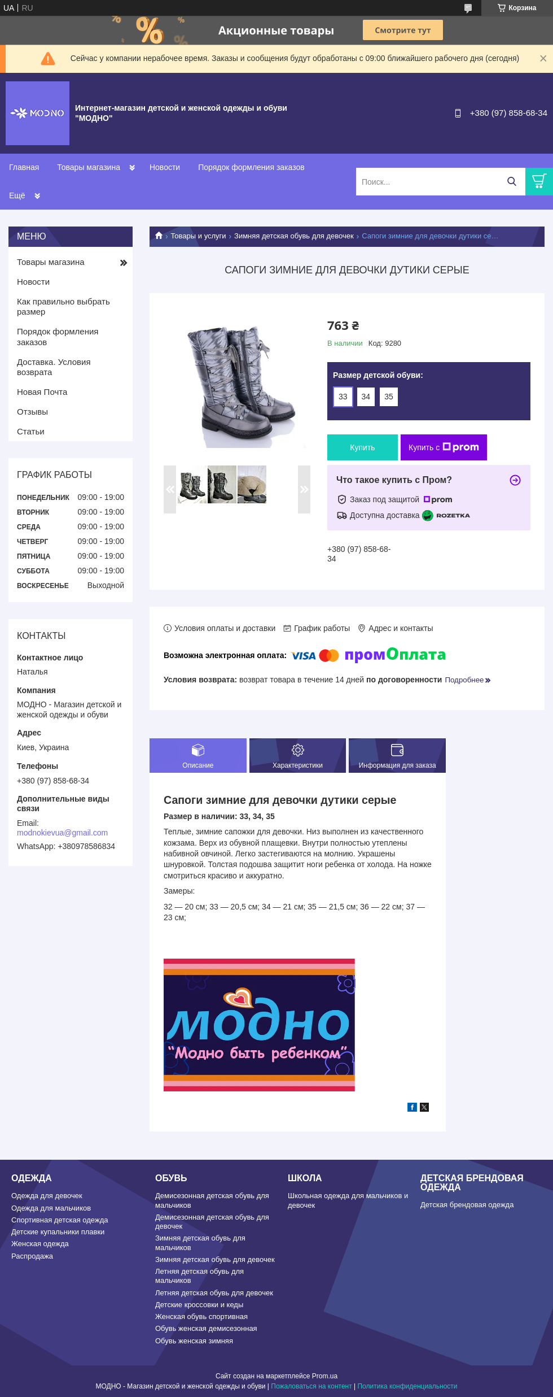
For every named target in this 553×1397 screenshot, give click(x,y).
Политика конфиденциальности (407, 1386)
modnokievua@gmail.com (62, 832)
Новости (165, 167)
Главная (24, 167)
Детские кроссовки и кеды (199, 1304)
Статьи (31, 431)
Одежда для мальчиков (51, 1208)
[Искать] (511, 181)
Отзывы (32, 411)
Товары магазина (88, 167)
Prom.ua (324, 1376)
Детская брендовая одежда (467, 1204)
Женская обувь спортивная (201, 1316)
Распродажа (32, 1256)
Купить (362, 447)
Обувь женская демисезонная (206, 1328)
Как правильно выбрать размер (63, 307)
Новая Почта (42, 392)
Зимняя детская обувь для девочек (294, 236)
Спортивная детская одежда (59, 1220)
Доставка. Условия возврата (54, 367)
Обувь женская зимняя (194, 1341)
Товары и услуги (198, 236)
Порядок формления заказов (251, 167)
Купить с (444, 447)
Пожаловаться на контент (311, 1386)
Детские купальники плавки (57, 1232)
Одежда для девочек (46, 1195)
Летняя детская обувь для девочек (214, 1293)
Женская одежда (40, 1243)
